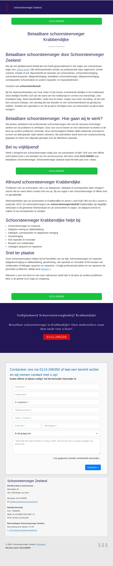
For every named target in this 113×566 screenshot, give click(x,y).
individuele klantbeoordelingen (23, 530)
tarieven (45, 269)
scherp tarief (23, 69)
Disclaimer (41, 544)
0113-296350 (56, 21)
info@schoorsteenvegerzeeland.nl (24, 502)
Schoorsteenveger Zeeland (27, 7)
